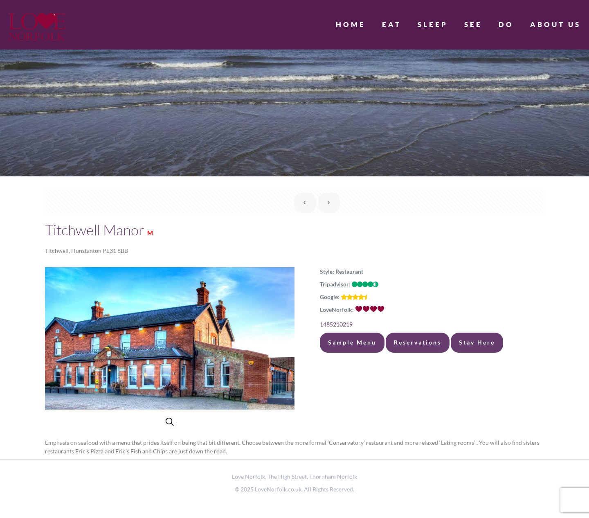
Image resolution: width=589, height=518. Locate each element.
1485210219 (336, 324)
